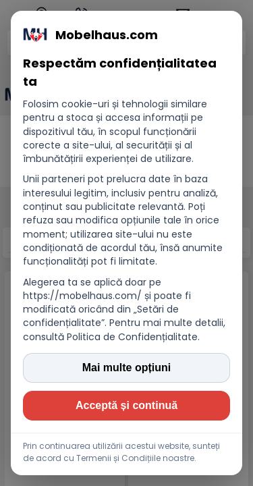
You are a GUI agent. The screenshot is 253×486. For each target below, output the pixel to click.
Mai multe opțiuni (126, 367)
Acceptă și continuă (126, 405)
